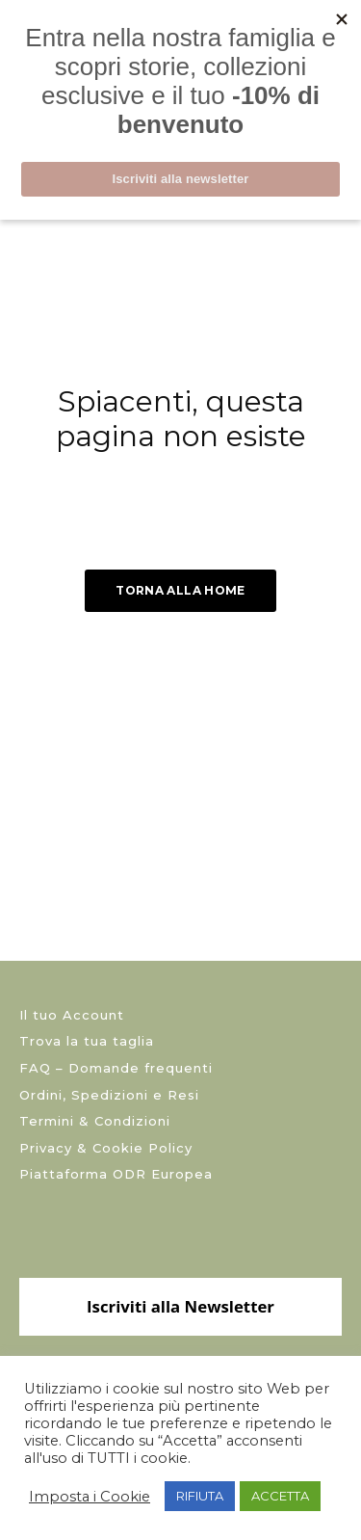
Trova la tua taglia (86, 1041)
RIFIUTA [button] (199, 1495)
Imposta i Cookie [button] (89, 1496)
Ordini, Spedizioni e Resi (109, 1094)
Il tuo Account (71, 1014)
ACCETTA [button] (280, 1495)
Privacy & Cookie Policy (106, 1147)
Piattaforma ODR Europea (116, 1174)
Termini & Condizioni (94, 1120)
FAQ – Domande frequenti (116, 1067)
